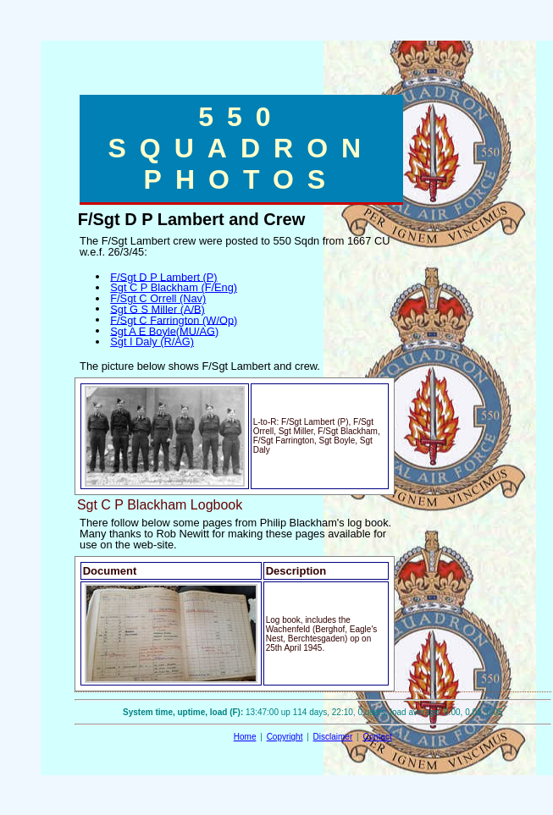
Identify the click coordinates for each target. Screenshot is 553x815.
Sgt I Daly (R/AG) (152, 341)
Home (245, 736)
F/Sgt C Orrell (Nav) (158, 298)
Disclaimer (333, 736)
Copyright (285, 736)
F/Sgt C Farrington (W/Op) (173, 319)
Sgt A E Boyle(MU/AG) (164, 330)
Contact (376, 736)
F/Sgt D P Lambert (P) (163, 276)
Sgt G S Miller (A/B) (157, 308)
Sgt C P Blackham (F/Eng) (173, 287)
